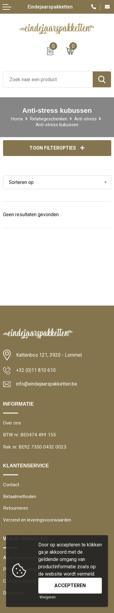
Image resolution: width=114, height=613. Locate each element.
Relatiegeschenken (48, 119)
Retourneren (15, 508)
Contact (11, 484)
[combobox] (48, 79)
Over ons (12, 423)
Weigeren (48, 597)
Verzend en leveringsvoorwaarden (37, 520)
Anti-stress (85, 119)
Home (17, 119)
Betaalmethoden (19, 496)
